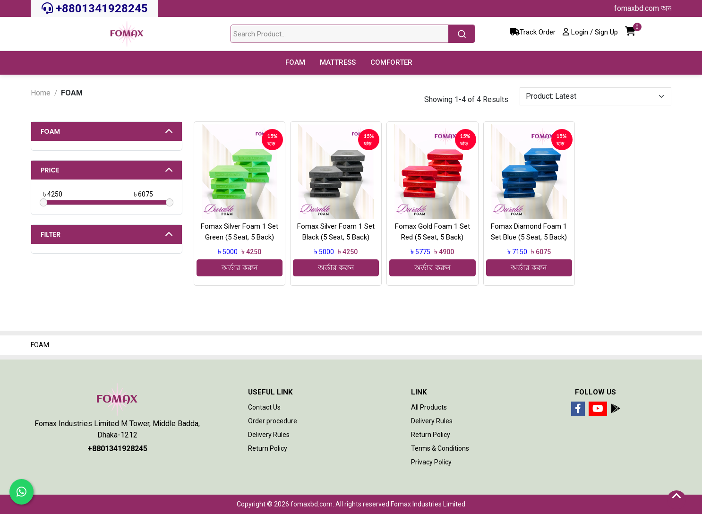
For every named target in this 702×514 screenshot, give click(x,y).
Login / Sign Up (590, 32)
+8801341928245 (95, 8)
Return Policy (267, 448)
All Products (429, 407)
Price (50, 170)
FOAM (50, 131)
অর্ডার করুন (240, 267)
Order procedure (272, 421)
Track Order (533, 32)
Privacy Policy (431, 462)
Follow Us (595, 392)
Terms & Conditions (440, 448)
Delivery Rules (269, 434)
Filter (50, 234)
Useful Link (270, 392)
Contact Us (264, 407)
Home (41, 92)
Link (419, 392)
